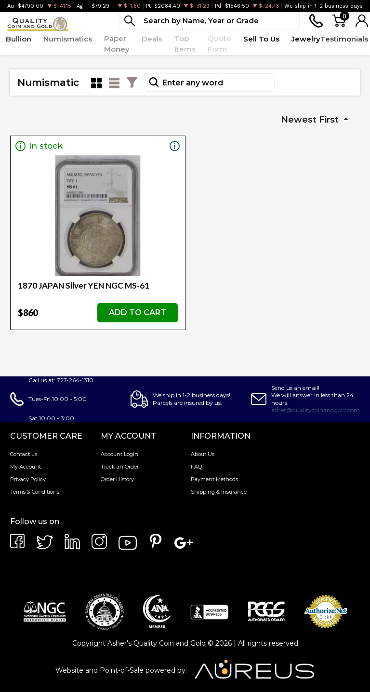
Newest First (311, 119)
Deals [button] (152, 38)
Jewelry (305, 38)
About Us (202, 454)
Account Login (119, 454)
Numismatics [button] (67, 38)
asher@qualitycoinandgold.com (315, 410)
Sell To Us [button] (261, 38)
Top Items (185, 44)
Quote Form (219, 44)
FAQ (196, 466)
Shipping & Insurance (219, 491)
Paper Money (117, 44)
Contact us (23, 454)
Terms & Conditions (34, 491)
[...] (209, 21)
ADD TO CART (137, 312)
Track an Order (120, 466)
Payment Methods (214, 479)
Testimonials (344, 38)
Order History (117, 479)
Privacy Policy (28, 479)
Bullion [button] (18, 38)
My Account (25, 466)
